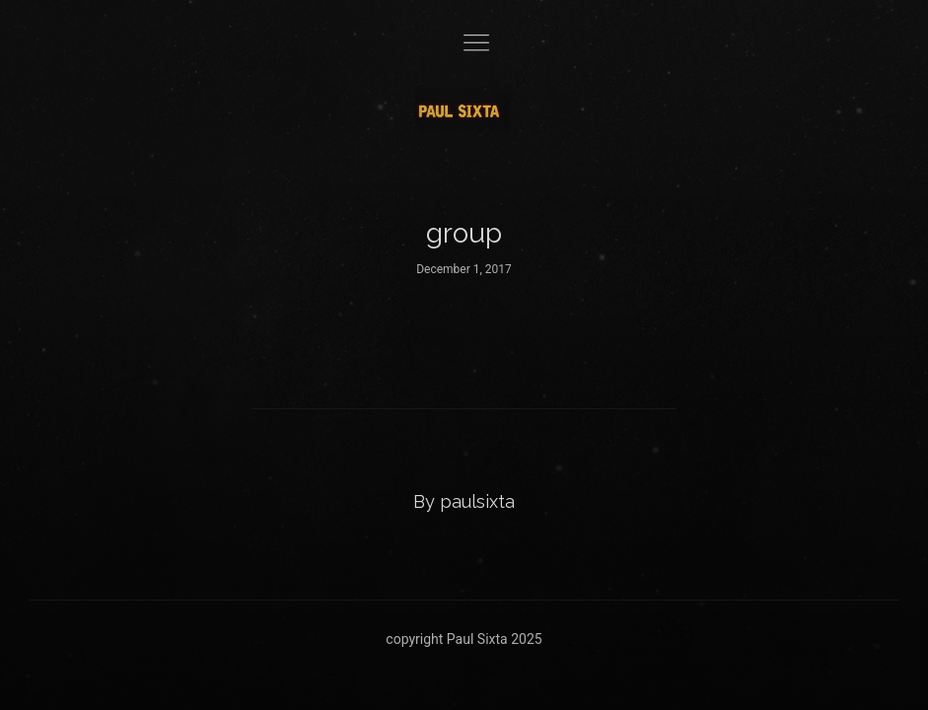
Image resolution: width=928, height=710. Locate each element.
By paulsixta (464, 501)
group (464, 233)
